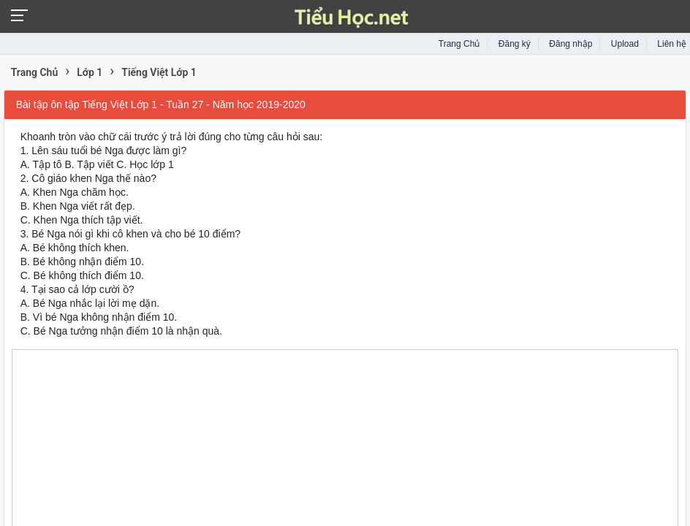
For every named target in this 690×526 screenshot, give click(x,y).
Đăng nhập (570, 44)
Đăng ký (514, 44)
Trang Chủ (459, 44)
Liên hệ (671, 44)
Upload (625, 44)
